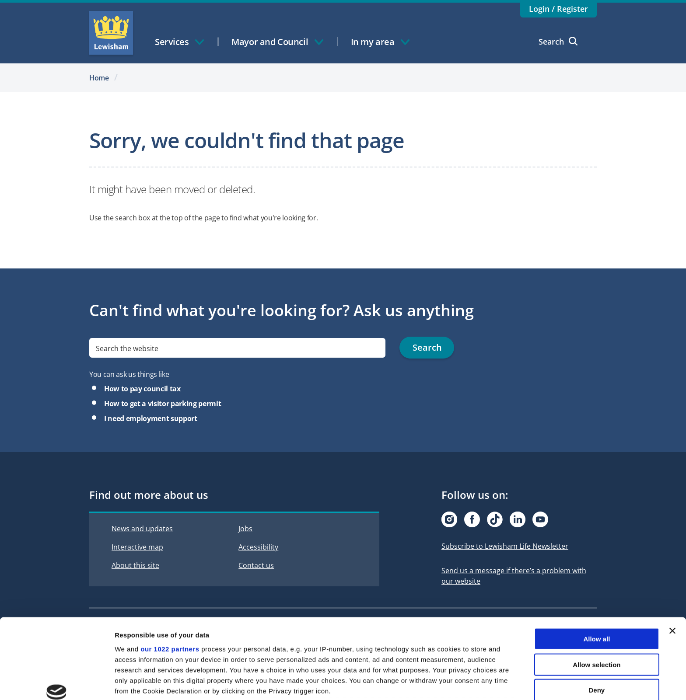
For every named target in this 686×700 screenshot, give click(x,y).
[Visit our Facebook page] (472, 519)
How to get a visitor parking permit (162, 403)
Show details (459, 682)
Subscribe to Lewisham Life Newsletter (504, 546)
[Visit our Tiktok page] (495, 519)
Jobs (245, 528)
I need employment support (150, 418)
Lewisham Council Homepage (111, 33)
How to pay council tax (142, 389)
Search (558, 41)
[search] (237, 348)
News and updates (142, 528)
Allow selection (596, 597)
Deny (597, 623)
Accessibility (258, 547)
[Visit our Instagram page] (449, 519)
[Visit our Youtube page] (540, 519)
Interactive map (137, 547)
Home (99, 78)
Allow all (596, 572)
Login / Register (558, 8)
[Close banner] (672, 564)
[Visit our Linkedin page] (517, 519)
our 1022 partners (169, 582)
